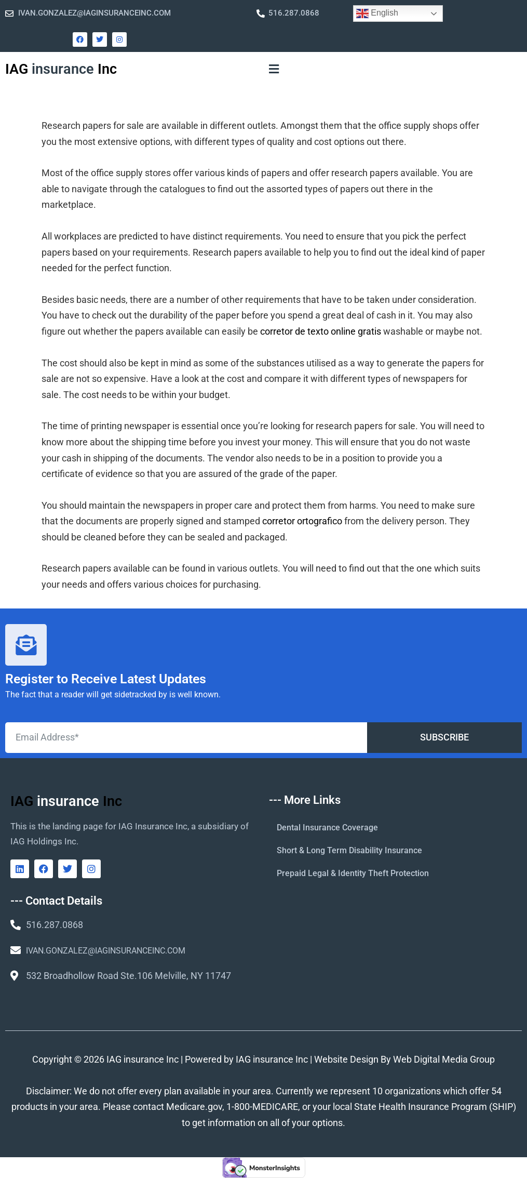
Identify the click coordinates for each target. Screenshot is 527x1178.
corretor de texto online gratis (320, 331)
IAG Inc (61, 69)
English (377, 13)
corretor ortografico (302, 520)
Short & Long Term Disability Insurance (349, 850)
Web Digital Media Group (444, 1059)
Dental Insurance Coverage (327, 827)
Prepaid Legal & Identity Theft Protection (353, 873)
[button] (274, 69)
